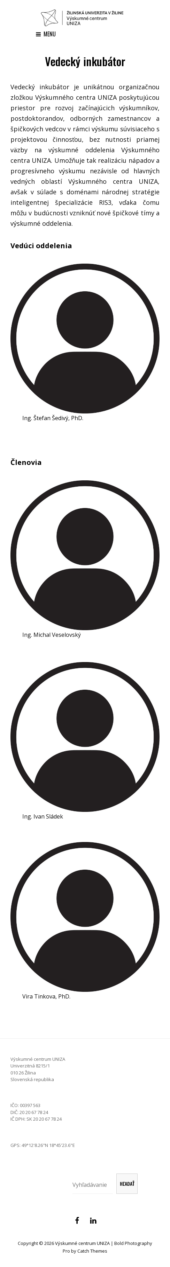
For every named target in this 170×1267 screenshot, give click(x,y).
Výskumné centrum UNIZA (82, 1243)
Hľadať (127, 1183)
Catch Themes (92, 1251)
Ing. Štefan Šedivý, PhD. (52, 418)
